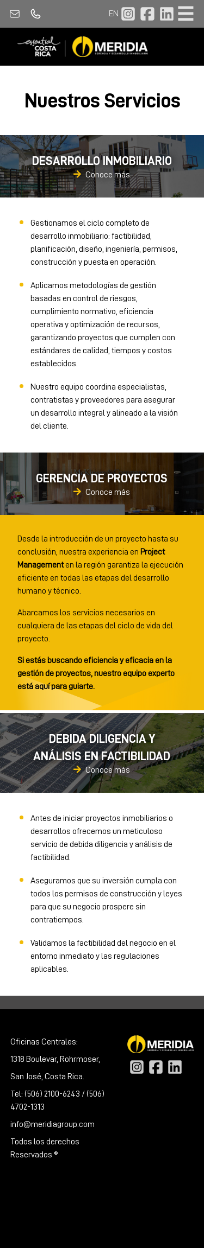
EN (114, 13)
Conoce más (101, 175)
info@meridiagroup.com (52, 1124)
